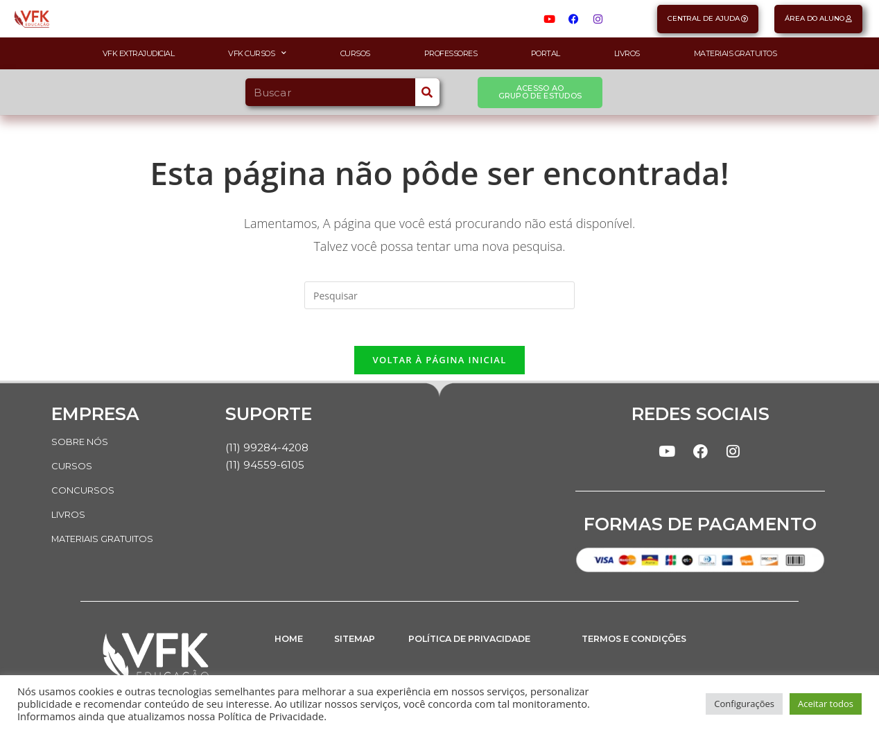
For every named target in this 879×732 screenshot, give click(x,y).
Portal (545, 53)
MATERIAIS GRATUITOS (110, 540)
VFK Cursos (257, 53)
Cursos (355, 53)
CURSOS (72, 470)
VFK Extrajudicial (139, 53)
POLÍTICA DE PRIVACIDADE (480, 648)
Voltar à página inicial (439, 364)
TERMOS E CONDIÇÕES (643, 648)
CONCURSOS (84, 493)
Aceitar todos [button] (825, 703)
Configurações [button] (744, 703)
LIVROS (70, 517)
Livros (627, 53)
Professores (451, 53)
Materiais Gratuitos (735, 53)
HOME (291, 648)
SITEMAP (358, 648)
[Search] (427, 92)
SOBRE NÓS (82, 446)
